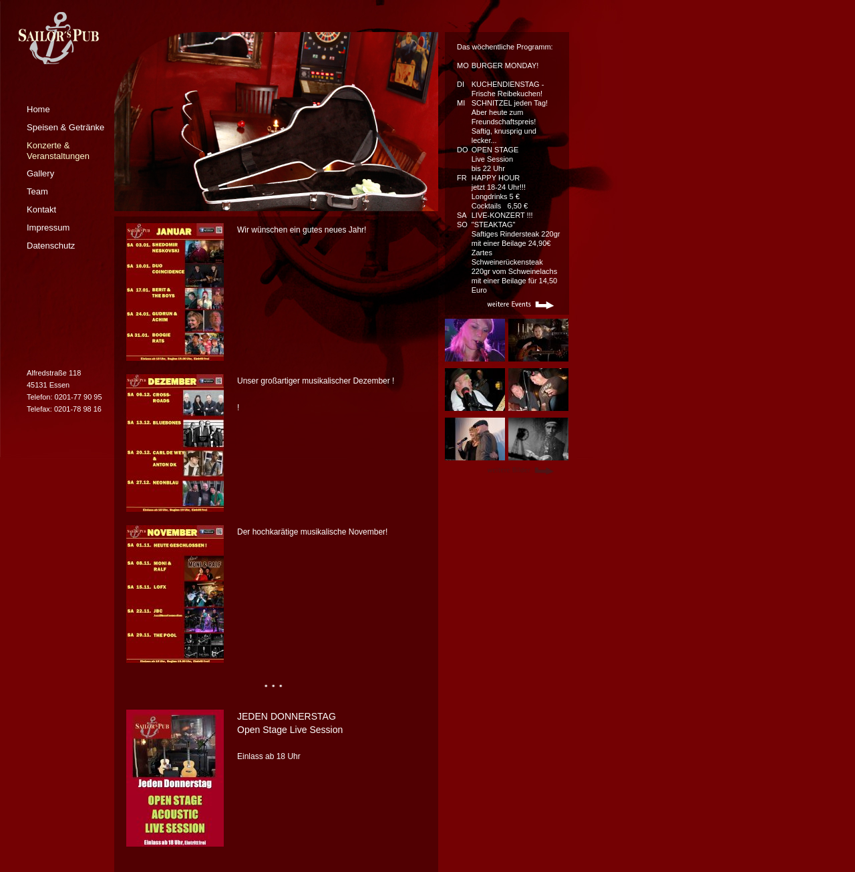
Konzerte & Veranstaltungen (58, 150)
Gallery (40, 173)
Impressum (48, 228)
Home (38, 109)
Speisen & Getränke (65, 127)
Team (37, 191)
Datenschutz (51, 246)
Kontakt (41, 209)
